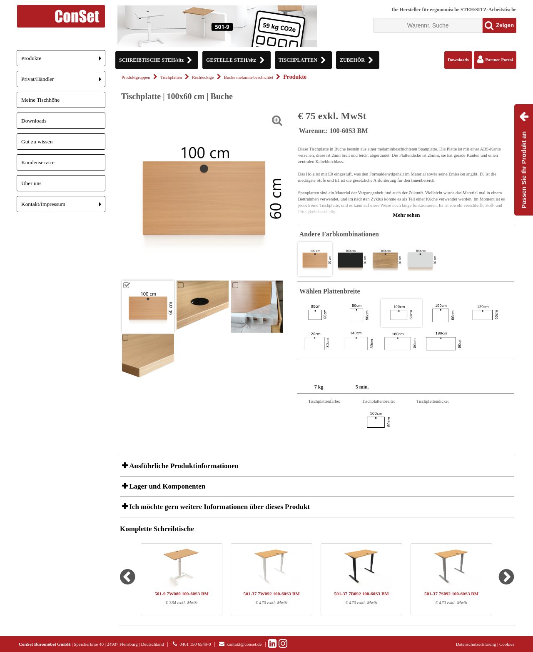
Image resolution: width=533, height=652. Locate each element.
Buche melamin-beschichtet (249, 77)
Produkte (63, 60)
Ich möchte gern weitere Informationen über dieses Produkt (218, 507)
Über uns (31, 183)
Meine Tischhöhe (40, 100)
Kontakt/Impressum (63, 206)
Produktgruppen (136, 77)
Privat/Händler (63, 81)
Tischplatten (171, 77)
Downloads (34, 121)
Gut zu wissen (37, 141)
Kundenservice (38, 162)
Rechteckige (203, 77)
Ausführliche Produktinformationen (183, 466)
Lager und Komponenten (166, 486)
